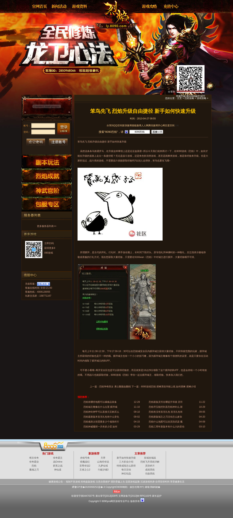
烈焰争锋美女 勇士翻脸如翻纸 (115, 386)
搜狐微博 (136, 125)
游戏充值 (170, 6)
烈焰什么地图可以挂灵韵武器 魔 (166, 421)
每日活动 (126, 469)
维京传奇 (34, 457)
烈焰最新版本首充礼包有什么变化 (101, 416)
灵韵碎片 (150, 465)
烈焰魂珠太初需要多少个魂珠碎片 (101, 421)
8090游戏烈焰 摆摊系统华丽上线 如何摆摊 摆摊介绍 (168, 386)
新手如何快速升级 (126, 457)
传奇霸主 (58, 457)
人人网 (144, 125)
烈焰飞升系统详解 (149, 461)
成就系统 (150, 469)
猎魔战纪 (85, 461)
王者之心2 (85, 469)
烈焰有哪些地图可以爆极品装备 (100, 402)
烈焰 (113, 13)
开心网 (161, 125)
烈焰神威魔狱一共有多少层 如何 (100, 426)
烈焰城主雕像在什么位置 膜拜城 (100, 407)
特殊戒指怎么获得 (126, 465)
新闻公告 (59, 6)
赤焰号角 (85, 457)
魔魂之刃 (34, 469)
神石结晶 (126, 473)
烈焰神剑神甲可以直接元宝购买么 (101, 411)
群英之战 (58, 465)
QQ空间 (118, 125)
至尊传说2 (85, 465)
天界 (103, 457)
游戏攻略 (149, 6)
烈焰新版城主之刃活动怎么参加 (165, 416)
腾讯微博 (153, 125)
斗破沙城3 (103, 469)
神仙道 (57, 469)
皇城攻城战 (150, 457)
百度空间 (169, 125)
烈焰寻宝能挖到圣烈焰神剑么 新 (166, 407)
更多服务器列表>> (46, 226)
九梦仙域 (103, 465)
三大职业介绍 (126, 461)
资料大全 (80, 6)
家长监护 (157, 496)
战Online (58, 461)
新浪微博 (127, 125)
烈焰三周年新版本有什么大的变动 (166, 426)
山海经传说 (103, 461)
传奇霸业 (34, 461)
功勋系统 (150, 473)
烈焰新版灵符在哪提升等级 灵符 (166, 402)
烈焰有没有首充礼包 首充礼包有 (166, 411)
